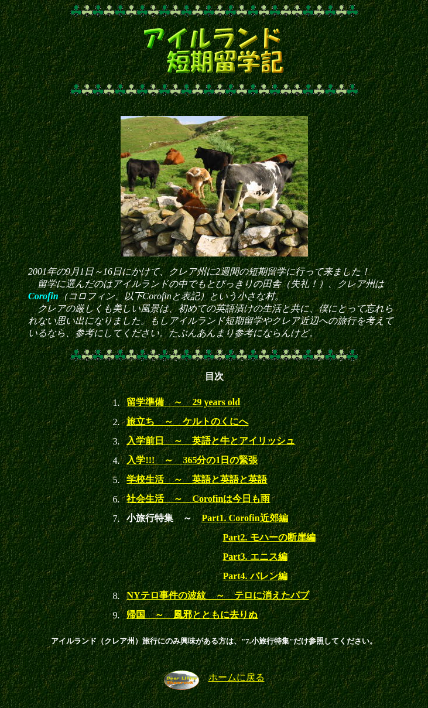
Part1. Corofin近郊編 (244, 518)
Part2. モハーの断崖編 (268, 537)
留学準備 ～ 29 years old (183, 402)
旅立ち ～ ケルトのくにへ (187, 421)
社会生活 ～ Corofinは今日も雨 (198, 499)
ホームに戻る (236, 677)
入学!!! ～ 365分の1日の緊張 (192, 460)
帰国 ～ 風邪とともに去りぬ (192, 615)
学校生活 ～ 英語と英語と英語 (196, 479)
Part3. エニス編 (254, 557)
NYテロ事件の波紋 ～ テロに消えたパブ (217, 595)
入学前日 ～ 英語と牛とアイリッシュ (210, 441)
